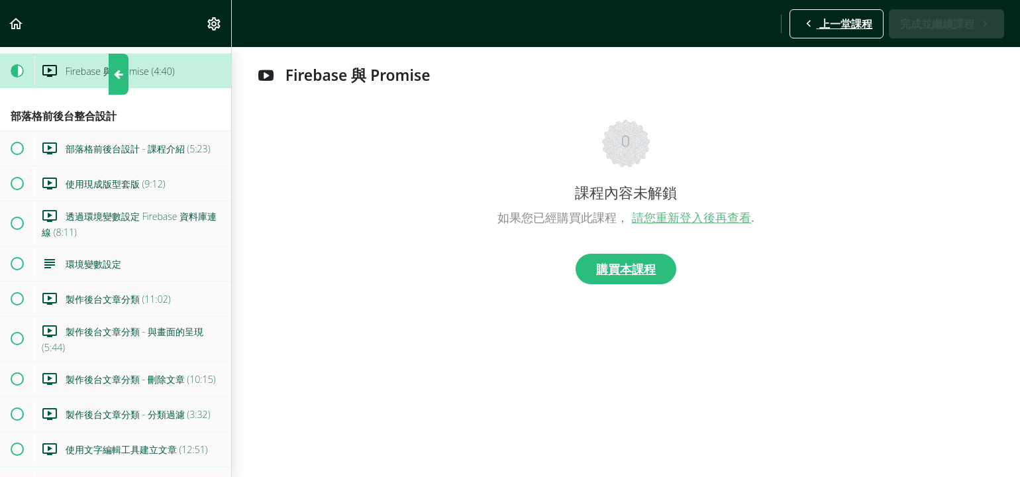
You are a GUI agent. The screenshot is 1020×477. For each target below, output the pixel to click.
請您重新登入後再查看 (691, 217)
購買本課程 (626, 269)
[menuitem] (214, 23)
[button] (16, 23)
